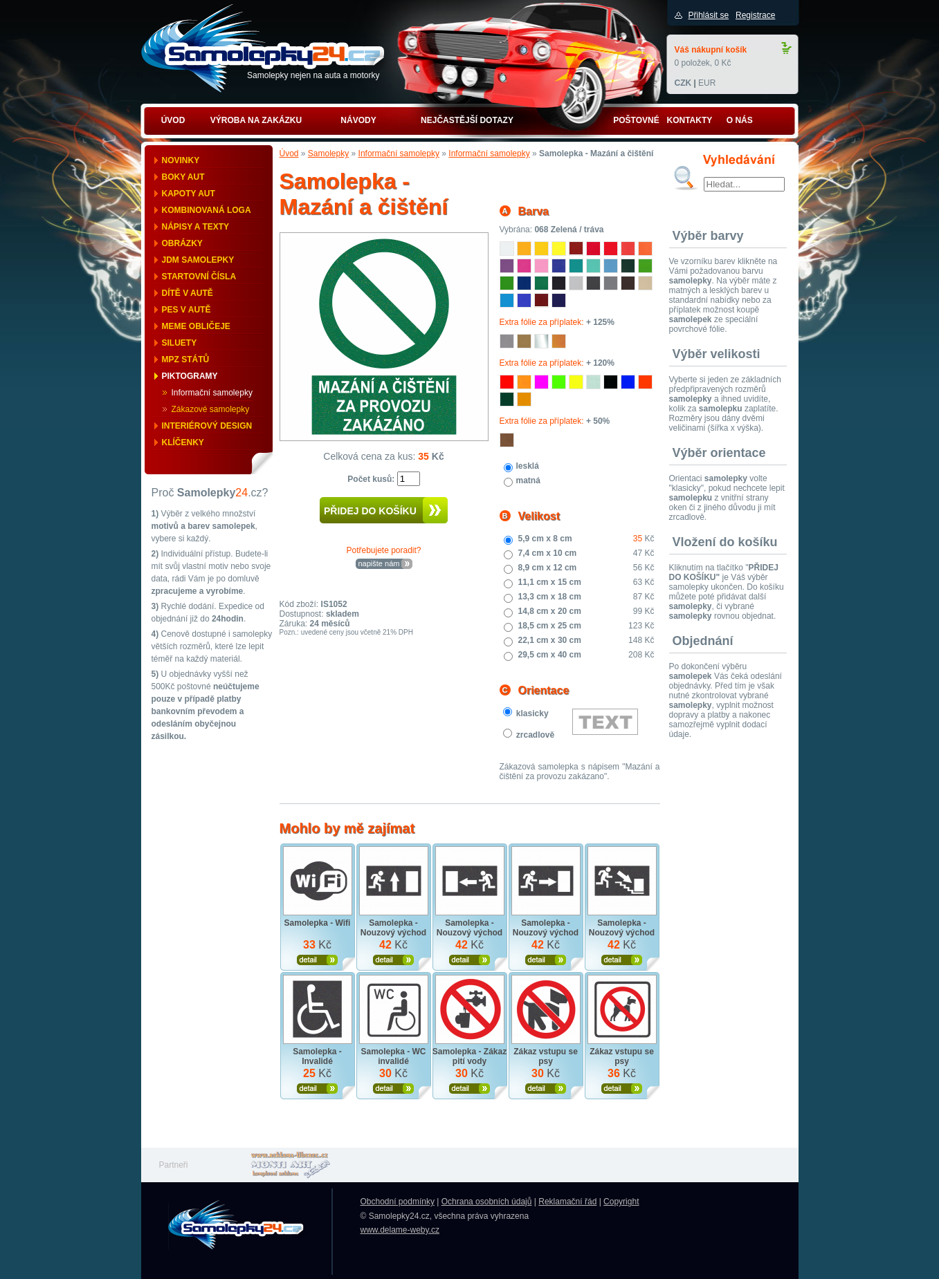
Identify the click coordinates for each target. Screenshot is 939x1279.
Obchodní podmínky (398, 1201)
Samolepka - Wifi (317, 923)
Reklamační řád (567, 1201)
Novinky (181, 160)
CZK (683, 83)
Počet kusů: (371, 479)
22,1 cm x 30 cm (549, 640)
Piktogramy (190, 376)
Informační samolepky (212, 393)
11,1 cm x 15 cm (549, 582)
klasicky (532, 713)
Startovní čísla (199, 276)
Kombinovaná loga (206, 210)
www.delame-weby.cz (400, 1230)
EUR (706, 83)
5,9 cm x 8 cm (545, 538)
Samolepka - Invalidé (317, 1056)
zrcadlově (535, 735)
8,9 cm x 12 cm (547, 567)
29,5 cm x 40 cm (549, 655)
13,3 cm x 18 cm (549, 596)
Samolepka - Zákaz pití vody (469, 1056)
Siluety (179, 343)
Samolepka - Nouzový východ (393, 927)
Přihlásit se (709, 15)
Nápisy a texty (196, 227)
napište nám (379, 563)
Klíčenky (183, 442)
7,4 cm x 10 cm (547, 553)
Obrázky (182, 243)
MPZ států (186, 359)
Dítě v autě (187, 293)
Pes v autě (186, 310)
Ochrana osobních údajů (486, 1201)
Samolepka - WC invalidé (393, 1056)
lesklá (527, 466)
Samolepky (328, 153)
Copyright (621, 1201)
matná (528, 480)
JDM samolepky (198, 260)
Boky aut (183, 177)
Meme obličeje (196, 326)
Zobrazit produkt (317, 960)
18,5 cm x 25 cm (549, 626)
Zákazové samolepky (211, 409)
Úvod (289, 153)
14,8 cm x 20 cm (549, 611)
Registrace (755, 15)
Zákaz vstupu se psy (545, 1056)
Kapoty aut (188, 193)
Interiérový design (207, 426)
